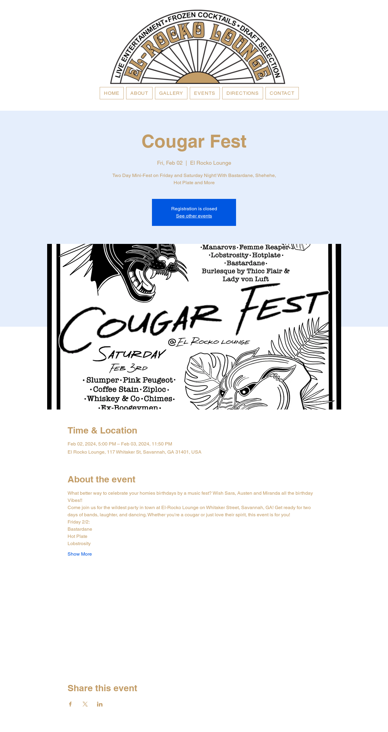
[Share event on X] (85, 704)
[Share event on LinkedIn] (100, 704)
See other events (194, 216)
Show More (80, 554)
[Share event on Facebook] (70, 704)
